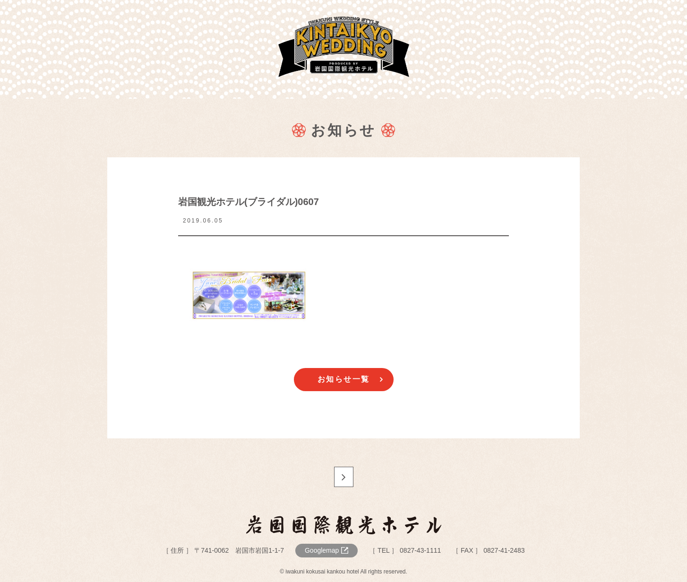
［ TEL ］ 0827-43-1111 (405, 550)
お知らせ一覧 (344, 379)
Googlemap (322, 550)
